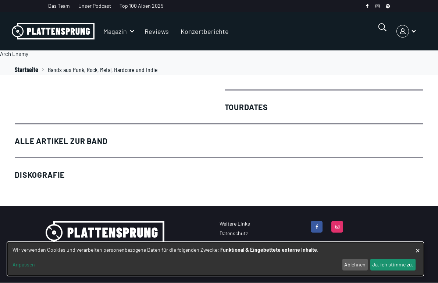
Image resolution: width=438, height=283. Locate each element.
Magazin (115, 31)
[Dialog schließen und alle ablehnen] (417, 246)
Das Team (59, 6)
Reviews (157, 31)
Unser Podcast (94, 6)
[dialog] (215, 259)
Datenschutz (234, 233)
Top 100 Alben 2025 (141, 6)
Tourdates (246, 107)
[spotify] (387, 6)
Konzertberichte (205, 31)
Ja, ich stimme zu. (392, 264)
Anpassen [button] (24, 264)
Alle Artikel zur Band (61, 140)
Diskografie (40, 174)
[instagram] (377, 6)
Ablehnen (355, 264)
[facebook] (367, 6)
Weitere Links (235, 223)
